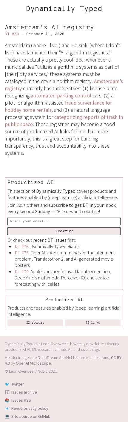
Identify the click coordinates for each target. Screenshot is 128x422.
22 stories (35, 323)
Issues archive (24, 392)
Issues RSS (21, 400)
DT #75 (22, 252)
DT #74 (22, 271)
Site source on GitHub (30, 416)
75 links (93, 323)
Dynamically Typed (64, 9)
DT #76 (22, 246)
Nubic (43, 371)
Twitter (17, 384)
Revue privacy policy (29, 408)
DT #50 (12, 34)
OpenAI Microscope (33, 363)
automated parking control (61, 95)
